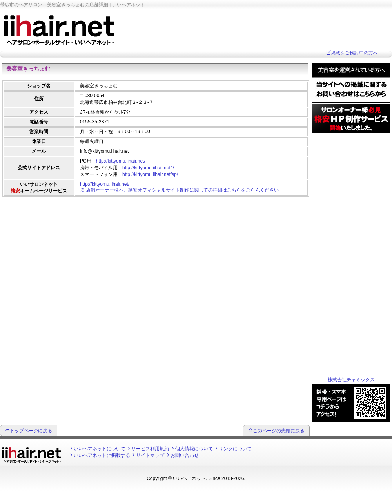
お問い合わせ (185, 455)
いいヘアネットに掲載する (102, 455)
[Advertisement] (155, 217)
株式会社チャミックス (351, 379)
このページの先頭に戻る (279, 430)
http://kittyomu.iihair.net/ (120, 161)
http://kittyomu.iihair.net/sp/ (150, 174)
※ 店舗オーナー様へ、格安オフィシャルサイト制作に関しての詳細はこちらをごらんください (179, 190)
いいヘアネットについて (99, 448)
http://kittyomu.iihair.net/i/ (148, 167)
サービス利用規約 (150, 448)
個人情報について (194, 448)
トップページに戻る (31, 430)
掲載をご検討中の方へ (354, 53)
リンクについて (235, 448)
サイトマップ (150, 455)
